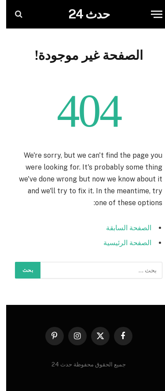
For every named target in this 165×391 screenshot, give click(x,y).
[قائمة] (150, 14)
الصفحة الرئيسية (121, 243)
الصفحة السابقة (122, 228)
